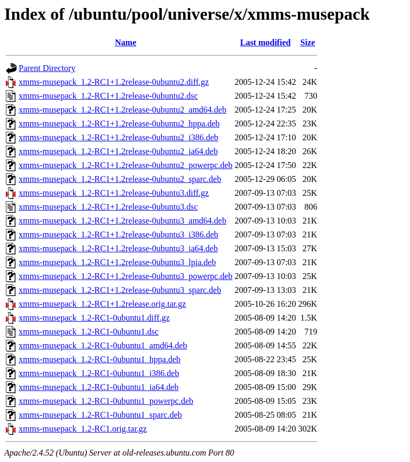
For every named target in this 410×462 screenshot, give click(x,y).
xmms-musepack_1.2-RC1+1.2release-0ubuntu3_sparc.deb (120, 289)
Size (308, 42)
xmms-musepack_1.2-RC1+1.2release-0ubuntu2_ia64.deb (118, 151)
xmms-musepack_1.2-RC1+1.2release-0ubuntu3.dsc (108, 206)
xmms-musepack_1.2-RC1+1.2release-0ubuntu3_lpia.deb (117, 262)
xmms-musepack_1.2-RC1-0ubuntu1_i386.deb (99, 373)
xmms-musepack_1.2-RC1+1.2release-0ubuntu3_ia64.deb (118, 248)
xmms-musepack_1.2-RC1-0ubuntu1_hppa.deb (99, 359)
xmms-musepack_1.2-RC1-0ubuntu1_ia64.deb (99, 387)
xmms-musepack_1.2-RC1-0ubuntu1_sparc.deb (100, 414)
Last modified (265, 42)
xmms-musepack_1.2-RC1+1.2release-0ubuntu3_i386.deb (118, 234)
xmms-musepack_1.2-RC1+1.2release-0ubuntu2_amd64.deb (122, 109)
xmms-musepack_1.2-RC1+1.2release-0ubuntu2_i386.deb (118, 137)
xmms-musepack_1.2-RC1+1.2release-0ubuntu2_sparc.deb (120, 179)
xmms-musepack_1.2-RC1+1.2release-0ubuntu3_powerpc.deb (125, 276)
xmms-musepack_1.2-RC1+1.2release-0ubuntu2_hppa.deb (119, 123)
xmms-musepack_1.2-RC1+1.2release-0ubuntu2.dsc (108, 95)
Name (125, 42)
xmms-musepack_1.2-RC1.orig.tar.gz (83, 428)
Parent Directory (47, 68)
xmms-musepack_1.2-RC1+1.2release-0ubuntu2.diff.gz (114, 81)
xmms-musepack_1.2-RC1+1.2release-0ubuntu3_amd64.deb (122, 220)
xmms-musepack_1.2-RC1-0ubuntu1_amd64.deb (103, 345)
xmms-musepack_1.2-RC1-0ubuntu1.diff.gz (94, 317)
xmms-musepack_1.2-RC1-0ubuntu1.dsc (89, 331)
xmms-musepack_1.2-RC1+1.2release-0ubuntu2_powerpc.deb (125, 165)
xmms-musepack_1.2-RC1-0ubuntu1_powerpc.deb (106, 400)
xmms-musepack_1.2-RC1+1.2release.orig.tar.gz (102, 303)
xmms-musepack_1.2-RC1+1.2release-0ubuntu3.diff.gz (114, 192)
